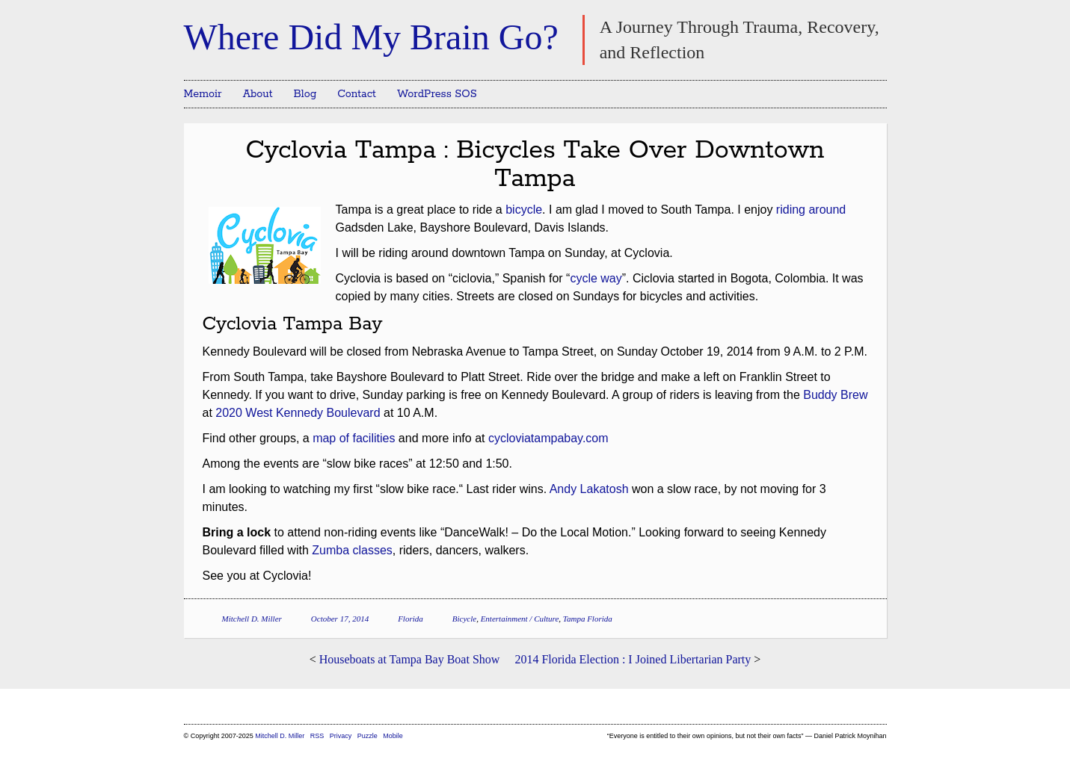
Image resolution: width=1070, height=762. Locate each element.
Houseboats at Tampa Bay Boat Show (409, 659)
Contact (356, 94)
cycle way (595, 278)
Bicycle (464, 618)
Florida (410, 618)
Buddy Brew (835, 394)
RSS (318, 736)
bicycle (523, 209)
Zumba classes (352, 550)
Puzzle (367, 736)
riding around (811, 209)
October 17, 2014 (340, 618)
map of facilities (354, 438)
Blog (305, 94)
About (258, 94)
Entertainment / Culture (520, 618)
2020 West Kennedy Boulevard (297, 412)
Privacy (341, 736)
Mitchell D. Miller (252, 618)
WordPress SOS (437, 94)
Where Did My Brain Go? (371, 37)
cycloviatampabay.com (548, 438)
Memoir (203, 94)
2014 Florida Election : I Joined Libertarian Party (632, 659)
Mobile (393, 736)
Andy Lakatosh (589, 489)
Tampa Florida (587, 618)
